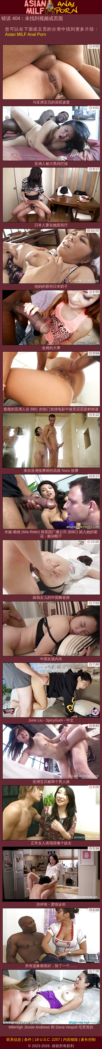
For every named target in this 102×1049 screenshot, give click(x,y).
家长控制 (88, 1039)
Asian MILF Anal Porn (25, 34)
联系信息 (13, 1039)
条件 (28, 1039)
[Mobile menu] (5, 7)
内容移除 (70, 1039)
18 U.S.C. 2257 (47, 1039)
